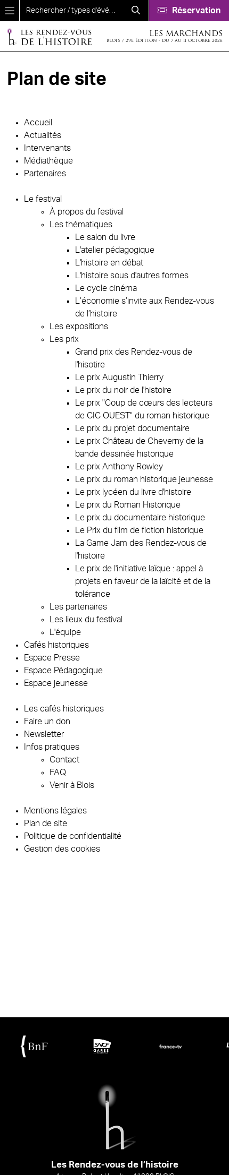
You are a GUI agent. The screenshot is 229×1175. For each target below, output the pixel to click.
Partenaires (45, 173)
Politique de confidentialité (72, 836)
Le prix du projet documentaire (132, 428)
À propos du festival (87, 212)
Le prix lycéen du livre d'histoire (133, 492)
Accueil (38, 122)
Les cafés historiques (64, 709)
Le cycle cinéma (106, 288)
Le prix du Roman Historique (128, 505)
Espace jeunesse (56, 683)
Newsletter (44, 734)
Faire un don (47, 721)
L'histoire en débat (109, 263)
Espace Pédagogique (63, 670)
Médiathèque (48, 161)
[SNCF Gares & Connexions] (102, 1046)
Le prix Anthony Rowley (119, 466)
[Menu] (9, 10)
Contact (64, 760)
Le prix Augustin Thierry (119, 377)
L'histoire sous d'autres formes (132, 275)
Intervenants (47, 148)
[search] (71, 10)
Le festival (43, 199)
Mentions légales (55, 811)
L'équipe (65, 632)
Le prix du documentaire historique (140, 517)
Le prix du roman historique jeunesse (144, 479)
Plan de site (45, 823)
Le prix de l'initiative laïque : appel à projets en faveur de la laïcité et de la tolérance (142, 581)
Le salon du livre (105, 237)
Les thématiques (81, 224)
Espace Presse (52, 658)
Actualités (42, 135)
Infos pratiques (51, 747)
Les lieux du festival (86, 619)
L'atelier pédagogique (114, 250)
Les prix (64, 339)
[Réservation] (189, 10)
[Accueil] (49, 36)
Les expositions (79, 326)
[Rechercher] (136, 10)
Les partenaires (78, 607)
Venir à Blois (72, 785)
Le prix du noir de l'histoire (123, 390)
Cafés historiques (56, 645)
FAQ (58, 772)
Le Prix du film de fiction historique (139, 530)
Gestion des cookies (62, 849)
